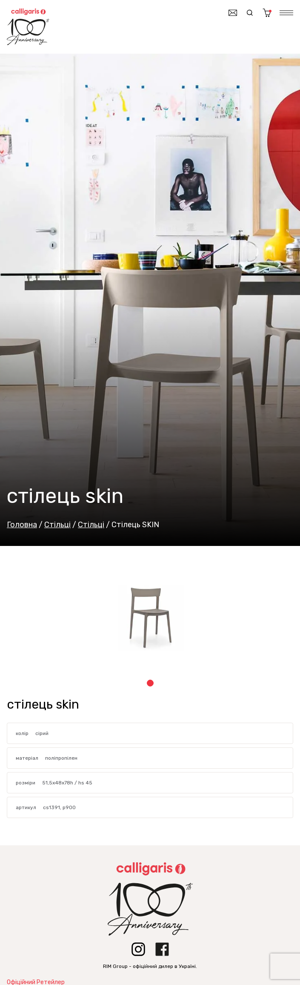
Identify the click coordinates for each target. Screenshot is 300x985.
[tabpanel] (150, 617)
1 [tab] (150, 683)
